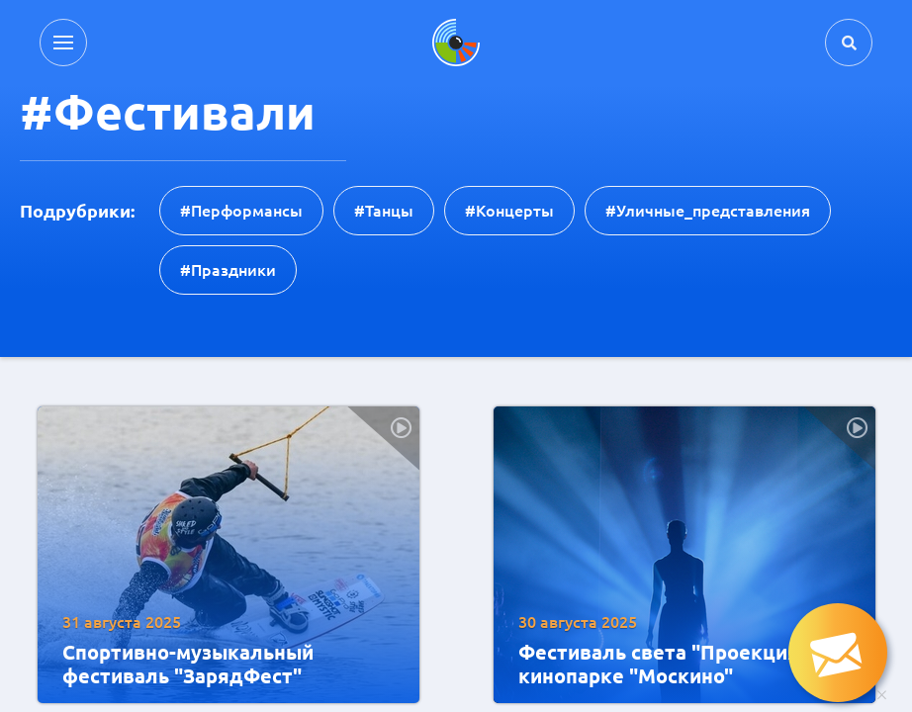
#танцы (383, 211)
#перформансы (241, 211)
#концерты (509, 211)
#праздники (228, 270)
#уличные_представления (707, 211)
